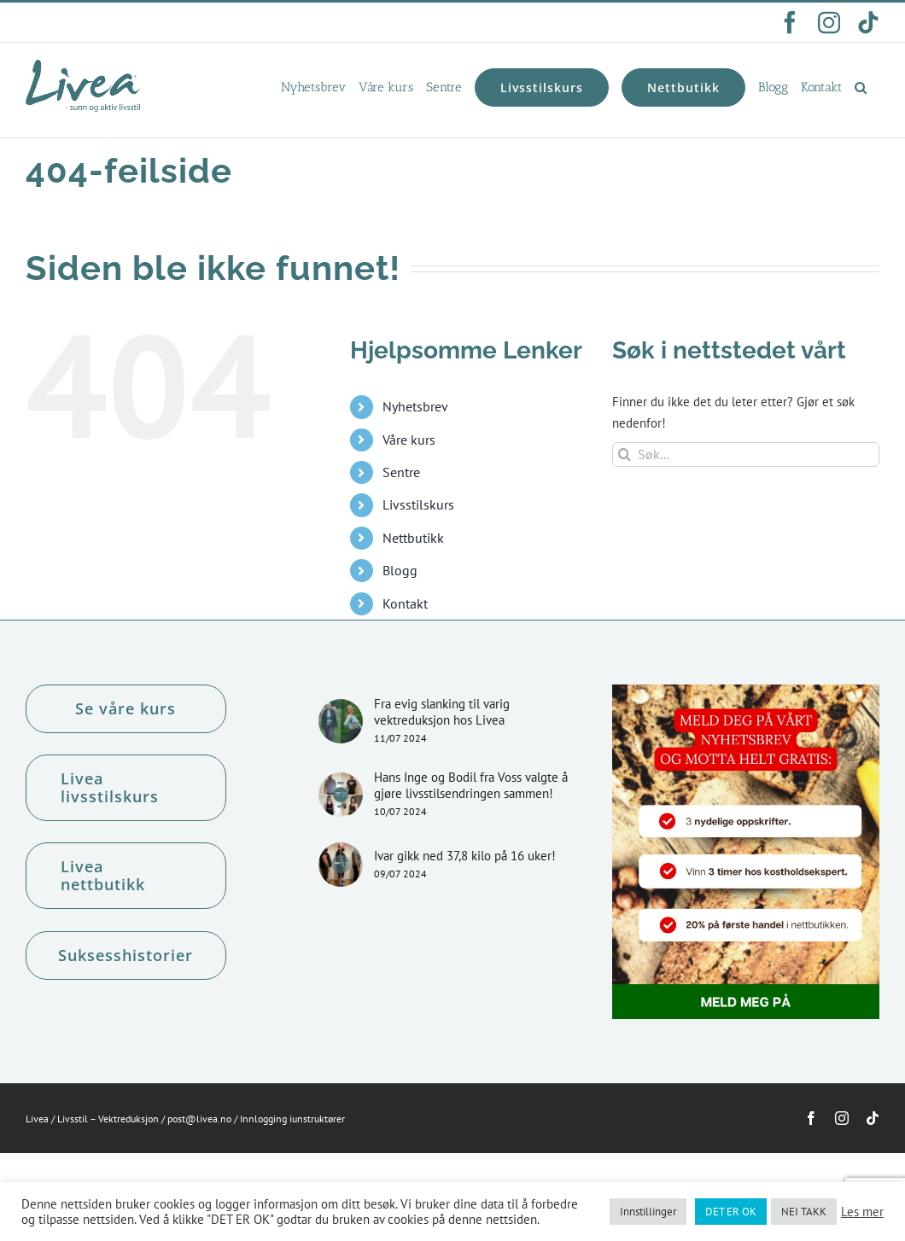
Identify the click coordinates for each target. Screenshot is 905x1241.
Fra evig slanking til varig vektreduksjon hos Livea (442, 712)
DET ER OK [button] (730, 1211)
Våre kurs (408, 439)
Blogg (399, 570)
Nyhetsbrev (415, 406)
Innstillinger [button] (648, 1211)
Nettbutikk (413, 537)
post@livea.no (199, 1118)
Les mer (862, 1212)
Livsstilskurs (418, 504)
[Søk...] (745, 454)
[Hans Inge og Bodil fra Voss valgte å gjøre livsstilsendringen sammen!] (340, 794)
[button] (861, 87)
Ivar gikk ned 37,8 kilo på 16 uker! (465, 856)
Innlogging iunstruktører (292, 1118)
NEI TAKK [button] (803, 1211)
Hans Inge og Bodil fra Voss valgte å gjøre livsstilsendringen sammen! (471, 785)
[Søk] (624, 454)
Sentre (401, 472)
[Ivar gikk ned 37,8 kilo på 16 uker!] (340, 864)
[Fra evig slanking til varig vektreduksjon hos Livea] (340, 721)
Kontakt (405, 603)
